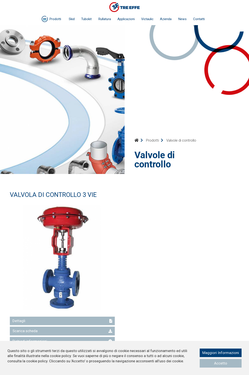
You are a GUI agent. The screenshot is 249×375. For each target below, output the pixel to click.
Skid (72, 19)
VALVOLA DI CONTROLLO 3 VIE (53, 194)
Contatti (199, 19)
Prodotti (152, 140)
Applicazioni (126, 19)
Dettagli (62, 321)
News (182, 19)
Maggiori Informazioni (220, 353)
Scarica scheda (62, 331)
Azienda (166, 19)
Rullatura (104, 19)
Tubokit (86, 19)
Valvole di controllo (181, 140)
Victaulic (147, 19)
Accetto (220, 363)
